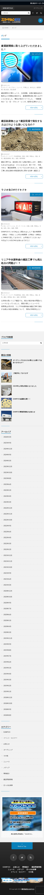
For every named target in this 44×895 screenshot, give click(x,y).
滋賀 (17, 158)
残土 (13, 158)
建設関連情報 (36, 129)
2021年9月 (7, 573)
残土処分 (6, 89)
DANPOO (7, 732)
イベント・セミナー (10, 738)
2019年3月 (7, 680)
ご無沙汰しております (20, 373)
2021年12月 (8, 555)
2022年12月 (8, 508)
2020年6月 (7, 614)
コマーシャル (10, 226)
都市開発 (22, 158)
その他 (6, 756)
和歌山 (32, 156)
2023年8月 (7, 478)
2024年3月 (7, 461)
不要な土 (26, 87)
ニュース (19, 87)
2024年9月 (7, 455)
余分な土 (33, 87)
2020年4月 (7, 626)
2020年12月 (8, 591)
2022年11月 (8, 514)
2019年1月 (7, 691)
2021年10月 (8, 567)
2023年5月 (7, 490)
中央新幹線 (17, 156)
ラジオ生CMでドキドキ (14, 189)
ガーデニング (8, 750)
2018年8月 (7, 715)
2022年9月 (7, 526)
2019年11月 (8, 638)
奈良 (5, 228)
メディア (37, 54)
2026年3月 (7, 437)
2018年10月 (8, 703)
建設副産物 (7, 158)
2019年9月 (7, 644)
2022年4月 (7, 537)
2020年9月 (7, 603)
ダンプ (5, 87)
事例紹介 (7, 773)
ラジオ (23, 226)
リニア (10, 156)
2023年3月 (7, 502)
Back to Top (22, 846)
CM (4, 226)
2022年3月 (7, 543)
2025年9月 (7, 443)
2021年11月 (8, 561)
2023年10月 (8, 472)
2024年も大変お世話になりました (24, 386)
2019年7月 (7, 656)
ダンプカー (11, 87)
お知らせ (7, 744)
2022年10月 (8, 520)
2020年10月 (8, 597)
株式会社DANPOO (28, 889)
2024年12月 (8, 449)
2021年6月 (7, 579)
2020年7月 (7, 608)
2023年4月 (7, 496)
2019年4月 (7, 674)
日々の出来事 (8, 785)
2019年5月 (7, 668)
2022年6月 (7, 532)
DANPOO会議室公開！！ (22, 399)
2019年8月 (7, 650)
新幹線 (10, 297)
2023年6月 (7, 484)
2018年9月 (7, 709)
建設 (5, 297)
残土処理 (13, 89)
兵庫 (27, 156)
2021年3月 (7, 585)
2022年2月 (7, 549)
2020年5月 (7, 620)
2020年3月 (7, 632)
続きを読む (34, 107)
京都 (23, 156)
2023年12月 (8, 466)
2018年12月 (8, 697)
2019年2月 (7, 686)
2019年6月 (7, 662)
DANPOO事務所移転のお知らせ (24, 412)
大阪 (36, 156)
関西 (16, 228)
